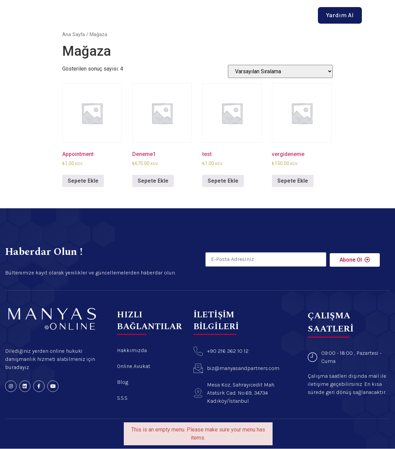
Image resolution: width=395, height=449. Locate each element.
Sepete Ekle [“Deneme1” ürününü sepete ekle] (153, 181)
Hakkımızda (165, 13)
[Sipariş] (280, 71)
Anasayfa (128, 13)
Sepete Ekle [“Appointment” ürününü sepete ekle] (83, 181)
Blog (242, 13)
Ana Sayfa (73, 34)
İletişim (266, 13)
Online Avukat (209, 13)
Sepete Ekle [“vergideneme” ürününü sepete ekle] (292, 181)
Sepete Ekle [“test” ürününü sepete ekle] (223, 181)
